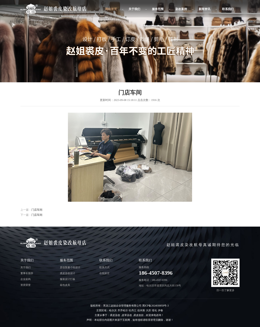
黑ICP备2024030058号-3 (155, 305)
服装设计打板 (67, 279)
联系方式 (104, 267)
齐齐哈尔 (123, 310)
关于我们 (134, 9)
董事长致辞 (26, 273)
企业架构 (25, 279)
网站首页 (111, 9)
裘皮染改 (115, 315)
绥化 (154, 310)
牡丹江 (132, 310)
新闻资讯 (204, 9)
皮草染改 (127, 315)
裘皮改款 (138, 315)
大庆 (148, 310)
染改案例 (181, 9)
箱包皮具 (65, 285)
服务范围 (158, 9)
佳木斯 (141, 310)
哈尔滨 (113, 310)
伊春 (160, 310)
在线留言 (104, 273)
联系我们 (228, 9)
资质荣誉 (25, 285)
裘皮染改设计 (67, 273)
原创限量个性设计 (70, 267)
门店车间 (36, 209)
